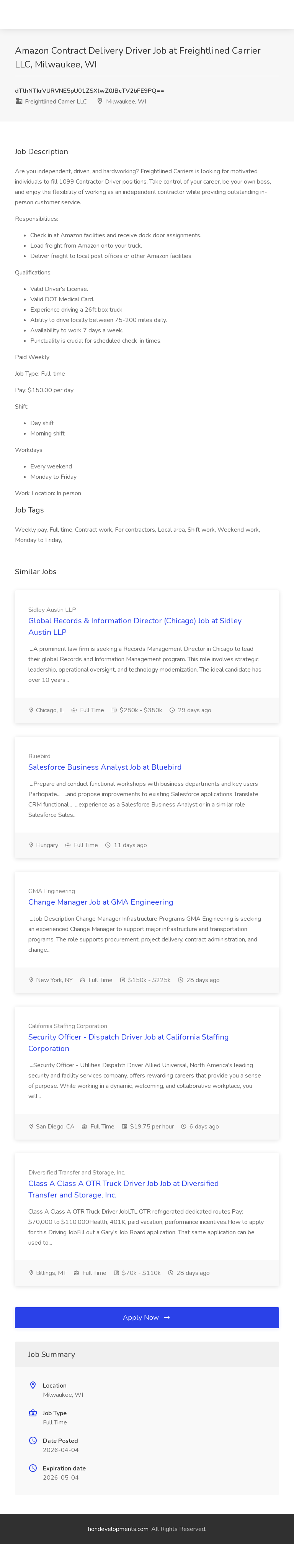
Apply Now (147, 1317)
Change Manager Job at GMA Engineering (100, 902)
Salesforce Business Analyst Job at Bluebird (105, 767)
